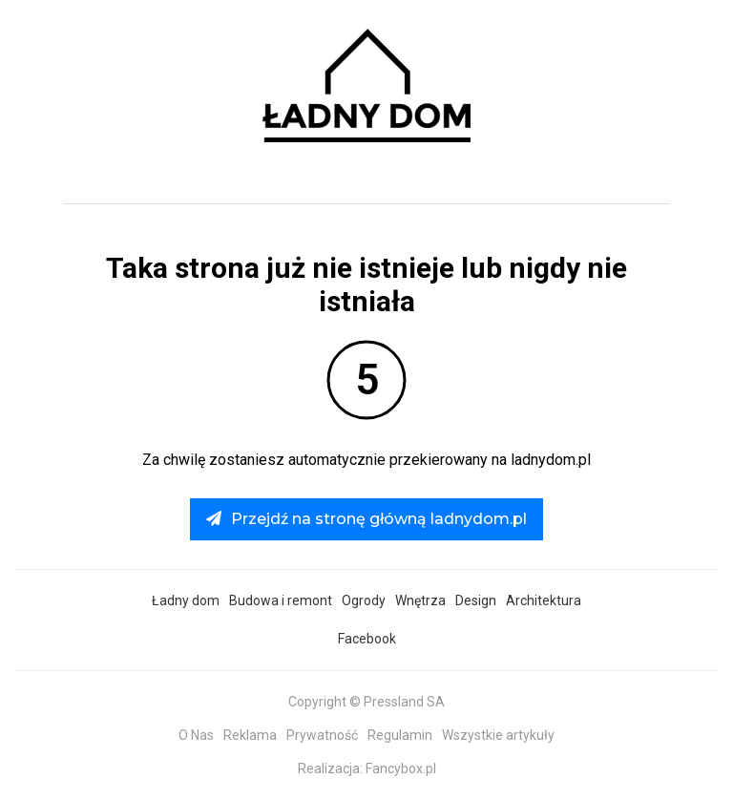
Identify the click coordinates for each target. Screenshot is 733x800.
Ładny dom (186, 600)
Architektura (543, 600)
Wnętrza (420, 600)
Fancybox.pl (401, 768)
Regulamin (399, 735)
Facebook (367, 638)
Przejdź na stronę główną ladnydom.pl (366, 519)
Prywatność (322, 735)
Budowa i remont (280, 600)
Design (475, 600)
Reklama (250, 735)
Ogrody (364, 600)
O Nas (196, 735)
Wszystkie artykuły (498, 735)
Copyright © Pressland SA (366, 701)
